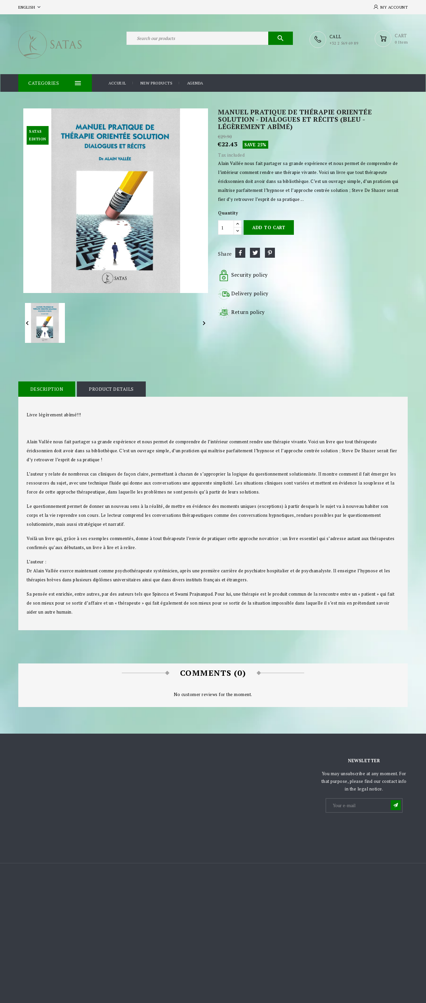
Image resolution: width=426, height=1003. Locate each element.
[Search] (209, 39)
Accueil (117, 82)
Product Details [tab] (110, 388)
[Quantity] (226, 227)
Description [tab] (46, 388)
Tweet (255, 252)
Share (240, 252)
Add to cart (268, 227)
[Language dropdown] (30, 7)
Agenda (195, 82)
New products (156, 82)
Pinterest (270, 252)
